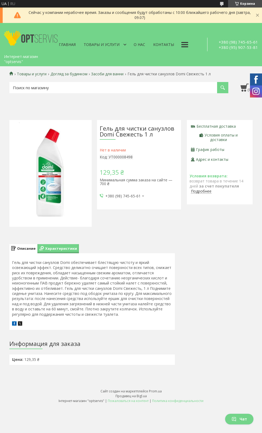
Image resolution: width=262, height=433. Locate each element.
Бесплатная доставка (216, 126)
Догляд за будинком (69, 74)
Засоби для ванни (107, 74)
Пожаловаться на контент (128, 401)
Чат (239, 419)
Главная (67, 44)
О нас (139, 44)
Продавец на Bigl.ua (131, 396)
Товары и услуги (102, 44)
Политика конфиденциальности (177, 401)
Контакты (163, 44)
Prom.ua (155, 391)
